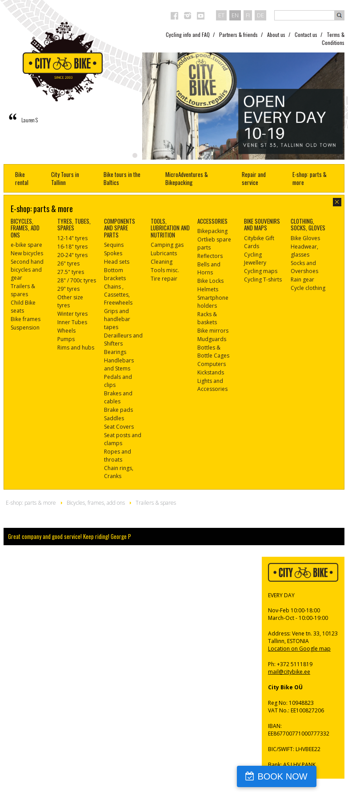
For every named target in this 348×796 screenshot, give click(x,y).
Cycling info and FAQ (188, 34)
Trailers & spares (23, 290)
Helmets (207, 289)
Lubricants (164, 253)
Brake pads (118, 410)
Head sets (116, 261)
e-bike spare (26, 245)
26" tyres (68, 263)
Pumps (66, 339)
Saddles (114, 418)
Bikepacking (212, 231)
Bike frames (25, 319)
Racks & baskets (207, 318)
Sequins (114, 245)
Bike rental (21, 178)
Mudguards (211, 339)
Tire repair (164, 278)
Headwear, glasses (304, 250)
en (235, 15)
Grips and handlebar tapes (117, 319)
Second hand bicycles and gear (27, 269)
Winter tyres (72, 314)
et (221, 15)
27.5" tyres (70, 272)
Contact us (306, 34)
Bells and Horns (208, 268)
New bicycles (27, 253)
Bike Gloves (305, 238)
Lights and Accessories (212, 385)
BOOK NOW (305, 776)
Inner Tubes (72, 322)
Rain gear (302, 279)
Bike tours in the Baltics (122, 178)
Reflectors (210, 256)
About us (276, 34)
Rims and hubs (75, 347)
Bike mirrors (212, 330)
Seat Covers (119, 426)
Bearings (115, 352)
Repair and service (254, 178)
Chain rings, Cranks (118, 472)
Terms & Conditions (333, 38)
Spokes (113, 253)
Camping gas (167, 245)
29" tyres (68, 289)
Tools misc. (165, 270)
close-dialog (337, 202)
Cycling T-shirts (263, 279)
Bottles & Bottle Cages (213, 351)
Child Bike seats (23, 306)
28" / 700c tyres (76, 280)
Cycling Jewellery (255, 258)
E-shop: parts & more (309, 178)
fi (248, 15)
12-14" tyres (72, 238)
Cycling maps (260, 271)
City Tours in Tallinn (65, 178)
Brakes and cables (118, 397)
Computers (211, 364)
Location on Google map (299, 648)
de (260, 15)
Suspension (25, 327)
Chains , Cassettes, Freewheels (118, 294)
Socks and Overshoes (304, 267)
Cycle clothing (308, 288)
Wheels (66, 330)
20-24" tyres (72, 255)
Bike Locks (210, 281)
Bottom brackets (115, 274)
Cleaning (161, 261)
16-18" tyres (72, 246)
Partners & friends (238, 34)
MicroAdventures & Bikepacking (186, 178)
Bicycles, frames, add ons (96, 503)
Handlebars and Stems (119, 364)
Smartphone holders (212, 302)
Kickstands (210, 372)
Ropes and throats (117, 455)
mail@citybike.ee (289, 671)
